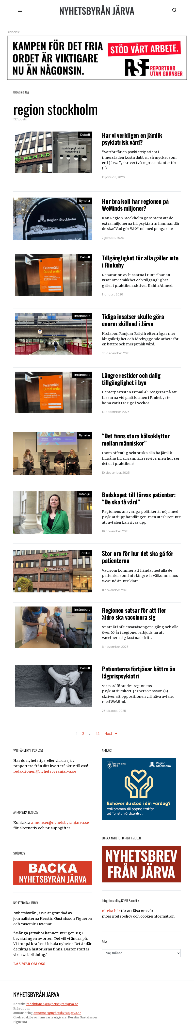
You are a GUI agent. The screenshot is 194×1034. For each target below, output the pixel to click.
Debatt (85, 135)
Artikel (85, 553)
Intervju (84, 494)
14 (98, 733)
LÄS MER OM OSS (29, 964)
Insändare (82, 316)
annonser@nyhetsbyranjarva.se (60, 822)
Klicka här (111, 911)
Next (108, 733)
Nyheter (84, 201)
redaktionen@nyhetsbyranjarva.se (44, 771)
